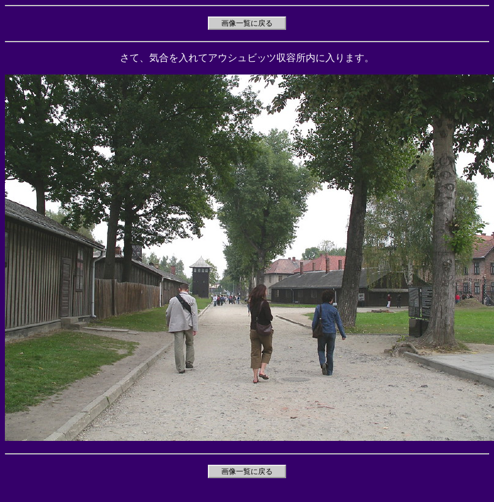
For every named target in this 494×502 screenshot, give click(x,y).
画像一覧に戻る (247, 23)
